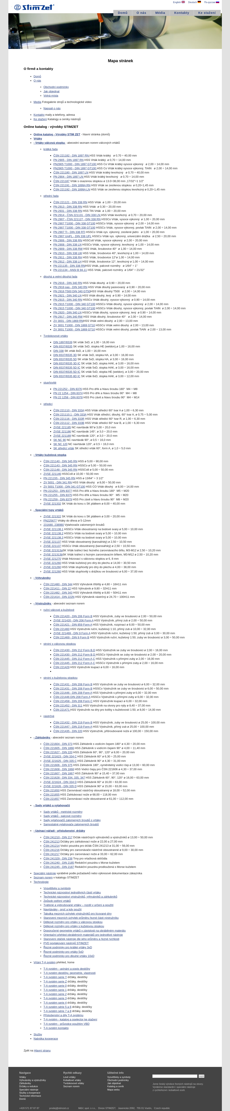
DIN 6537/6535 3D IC (66, 363)
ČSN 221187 (61, 181)
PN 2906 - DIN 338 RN (67, 240)
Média (160, 13)
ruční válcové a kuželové (59, 609)
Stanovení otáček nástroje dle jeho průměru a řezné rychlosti (81, 939)
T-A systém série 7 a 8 (58, 1011)
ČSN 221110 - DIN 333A (68, 410)
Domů (123, 13)
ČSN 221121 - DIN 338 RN (70, 202)
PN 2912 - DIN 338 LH (67, 261)
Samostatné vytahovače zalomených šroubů (71, 824)
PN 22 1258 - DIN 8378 (68, 397)
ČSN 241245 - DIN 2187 (59, 867)
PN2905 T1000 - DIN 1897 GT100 (75, 164)
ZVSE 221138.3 (53, 537)
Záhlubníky (25, 1083)
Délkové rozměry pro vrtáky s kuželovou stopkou (74, 926)
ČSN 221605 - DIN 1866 (59, 748)
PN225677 (50, 520)
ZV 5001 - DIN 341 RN (58, 482)
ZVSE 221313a (53, 550)
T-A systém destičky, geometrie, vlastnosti (70, 973)
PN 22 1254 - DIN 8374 (68, 393)
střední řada (51, 196)
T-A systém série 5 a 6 (58, 1006)
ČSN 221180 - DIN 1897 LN (70, 172)
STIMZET (35, 7)
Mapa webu (113, 1089)
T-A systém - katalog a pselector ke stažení (70, 1019)
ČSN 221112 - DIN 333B (68, 423)
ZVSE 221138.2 (53, 533)
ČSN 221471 (61, 709)
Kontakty (181, 13)
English (179, 2)
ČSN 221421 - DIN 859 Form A (72, 624)
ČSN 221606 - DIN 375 (58, 765)
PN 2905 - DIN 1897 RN (68, 160)
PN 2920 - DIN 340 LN (67, 312)
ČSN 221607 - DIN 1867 (59, 773)
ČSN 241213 (52, 841)
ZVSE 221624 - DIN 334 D (60, 782)
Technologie (41, 882)
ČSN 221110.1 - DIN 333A (69, 414)
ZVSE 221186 (62, 431)
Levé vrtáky (69, 1077)
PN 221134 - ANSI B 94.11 (70, 270)
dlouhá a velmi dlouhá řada (60, 276)
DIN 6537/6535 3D (65, 355)
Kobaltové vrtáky (72, 1080)
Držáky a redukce (28, 1086)
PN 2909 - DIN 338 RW (68, 248)
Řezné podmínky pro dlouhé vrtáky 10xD (69, 956)
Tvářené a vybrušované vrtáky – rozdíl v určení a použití (79, 905)
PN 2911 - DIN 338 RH (67, 257)
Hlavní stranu (42, 1050)
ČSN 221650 (52, 790)
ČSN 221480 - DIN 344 (58, 584)
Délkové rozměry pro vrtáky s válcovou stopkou (73, 922)
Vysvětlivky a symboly (57, 888)
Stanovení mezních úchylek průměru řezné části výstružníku (81, 917)
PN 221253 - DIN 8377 (58, 490)
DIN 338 (58, 350)
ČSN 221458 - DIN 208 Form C (73, 701)
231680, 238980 (54, 524)
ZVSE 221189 (62, 435)
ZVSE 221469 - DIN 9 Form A (71, 633)
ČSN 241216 (52, 850)
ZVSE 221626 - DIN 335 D (60, 786)
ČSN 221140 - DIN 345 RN (60, 461)
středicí (48, 404)
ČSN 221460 (61, 629)
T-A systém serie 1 (55, 990)
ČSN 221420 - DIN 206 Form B (72, 616)
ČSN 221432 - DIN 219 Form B (72, 722)
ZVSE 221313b (53, 554)
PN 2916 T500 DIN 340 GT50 (71, 291)
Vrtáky (22, 1077)
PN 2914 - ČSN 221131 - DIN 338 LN (77, 215)
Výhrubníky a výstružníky (32, 1080)
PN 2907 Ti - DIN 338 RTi (69, 232)
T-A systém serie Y (55, 977)
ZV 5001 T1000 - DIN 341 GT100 (64, 486)
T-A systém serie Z (55, 981)
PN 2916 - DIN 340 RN (67, 283)
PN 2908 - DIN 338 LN (67, 244)
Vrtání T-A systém (45, 962)
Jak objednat (52, 91)
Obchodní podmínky (56, 87)
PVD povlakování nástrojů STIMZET (66, 943)
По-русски (211, 2)
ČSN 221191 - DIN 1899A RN (72, 185)
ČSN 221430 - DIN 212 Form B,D (74, 650)
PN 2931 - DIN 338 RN (67, 211)
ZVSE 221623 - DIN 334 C (60, 756)
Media (37, 102)
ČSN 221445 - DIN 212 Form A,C (74, 658)
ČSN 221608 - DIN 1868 (59, 769)
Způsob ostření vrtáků (57, 900)
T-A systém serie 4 (55, 1002)
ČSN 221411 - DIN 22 (57, 588)
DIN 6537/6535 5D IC (66, 367)
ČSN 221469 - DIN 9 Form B (71, 637)
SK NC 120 (60, 444)
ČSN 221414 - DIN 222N (59, 596)
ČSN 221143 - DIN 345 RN (60, 465)
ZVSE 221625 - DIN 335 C (60, 760)
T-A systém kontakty (56, 1028)
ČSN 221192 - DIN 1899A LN (71, 189)
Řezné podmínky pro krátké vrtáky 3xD (68, 947)
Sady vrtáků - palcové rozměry (63, 816)
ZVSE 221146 (52, 473)
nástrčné (49, 716)
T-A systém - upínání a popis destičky (67, 968)
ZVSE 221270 (52, 558)
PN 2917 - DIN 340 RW (68, 316)
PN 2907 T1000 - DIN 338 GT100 (74, 223)
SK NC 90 (59, 440)
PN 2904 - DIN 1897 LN (68, 176)
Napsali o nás (52, 108)
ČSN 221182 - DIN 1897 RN (71, 155)
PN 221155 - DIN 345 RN (59, 478)
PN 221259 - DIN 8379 (58, 499)
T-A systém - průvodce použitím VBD (67, 1023)
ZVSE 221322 (52, 516)
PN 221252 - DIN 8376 (67, 389)
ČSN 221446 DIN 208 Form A (71, 697)
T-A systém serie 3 (55, 998)
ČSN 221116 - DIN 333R (69, 418)
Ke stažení (207, 13)
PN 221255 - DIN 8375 (58, 495)
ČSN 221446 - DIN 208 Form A (72, 692)
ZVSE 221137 (52, 541)
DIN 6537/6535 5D (65, 359)
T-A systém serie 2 (55, 994)
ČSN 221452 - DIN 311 (68, 705)
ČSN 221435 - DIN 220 (68, 731)
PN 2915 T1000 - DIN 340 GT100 (74, 304)
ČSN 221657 (52, 798)
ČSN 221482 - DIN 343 (58, 592)
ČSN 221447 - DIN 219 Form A (72, 726)
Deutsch (194, 2)
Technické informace (30, 1095)
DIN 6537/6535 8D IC (66, 376)
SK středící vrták (63, 448)
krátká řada (51, 149)
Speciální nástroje (45, 873)
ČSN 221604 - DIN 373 (58, 744)
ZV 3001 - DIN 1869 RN (68, 320)
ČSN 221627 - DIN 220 (58, 752)
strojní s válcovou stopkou (60, 643)
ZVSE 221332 (52, 503)
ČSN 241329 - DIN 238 (58, 858)
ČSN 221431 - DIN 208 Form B (72, 684)
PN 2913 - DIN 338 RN (67, 206)
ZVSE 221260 (52, 563)
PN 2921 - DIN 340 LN (67, 295)
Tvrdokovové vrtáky (56, 335)
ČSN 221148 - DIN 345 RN (60, 469)
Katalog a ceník (115, 1086)
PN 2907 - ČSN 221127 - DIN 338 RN (77, 219)
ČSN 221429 (61, 667)
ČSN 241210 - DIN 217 (58, 837)
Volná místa (51, 95)
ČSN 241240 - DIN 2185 (59, 862)
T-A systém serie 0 (55, 985)
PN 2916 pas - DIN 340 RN (70, 287)
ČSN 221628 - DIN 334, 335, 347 (64, 777)
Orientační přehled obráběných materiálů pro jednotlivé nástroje (83, 934)
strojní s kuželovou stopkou (60, 677)
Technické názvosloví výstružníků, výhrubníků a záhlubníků (80, 896)
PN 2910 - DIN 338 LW (67, 253)
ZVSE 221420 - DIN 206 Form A (73, 620)
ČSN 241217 (52, 854)
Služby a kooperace (29, 1092)
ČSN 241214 (52, 845)
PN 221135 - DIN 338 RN (69, 265)
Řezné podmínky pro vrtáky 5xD (64, 951)
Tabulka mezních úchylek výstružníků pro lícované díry (78, 913)
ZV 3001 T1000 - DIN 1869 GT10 (74, 325)
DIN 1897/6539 (62, 342)
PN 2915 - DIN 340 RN (67, 299)
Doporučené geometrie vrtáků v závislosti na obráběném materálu (85, 930)
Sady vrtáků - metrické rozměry (63, 811)
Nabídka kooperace (46, 1038)
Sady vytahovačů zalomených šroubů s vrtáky (72, 820)
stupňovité (50, 382)
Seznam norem (43, 877)
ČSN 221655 (52, 794)
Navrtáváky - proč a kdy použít (63, 909)
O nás (141, 13)
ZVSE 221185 (62, 427)
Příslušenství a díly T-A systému (63, 1015)
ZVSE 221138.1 (53, 529)
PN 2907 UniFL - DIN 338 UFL (72, 236)
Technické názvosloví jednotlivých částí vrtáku (72, 892)
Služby (38, 1034)
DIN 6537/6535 (62, 346)
